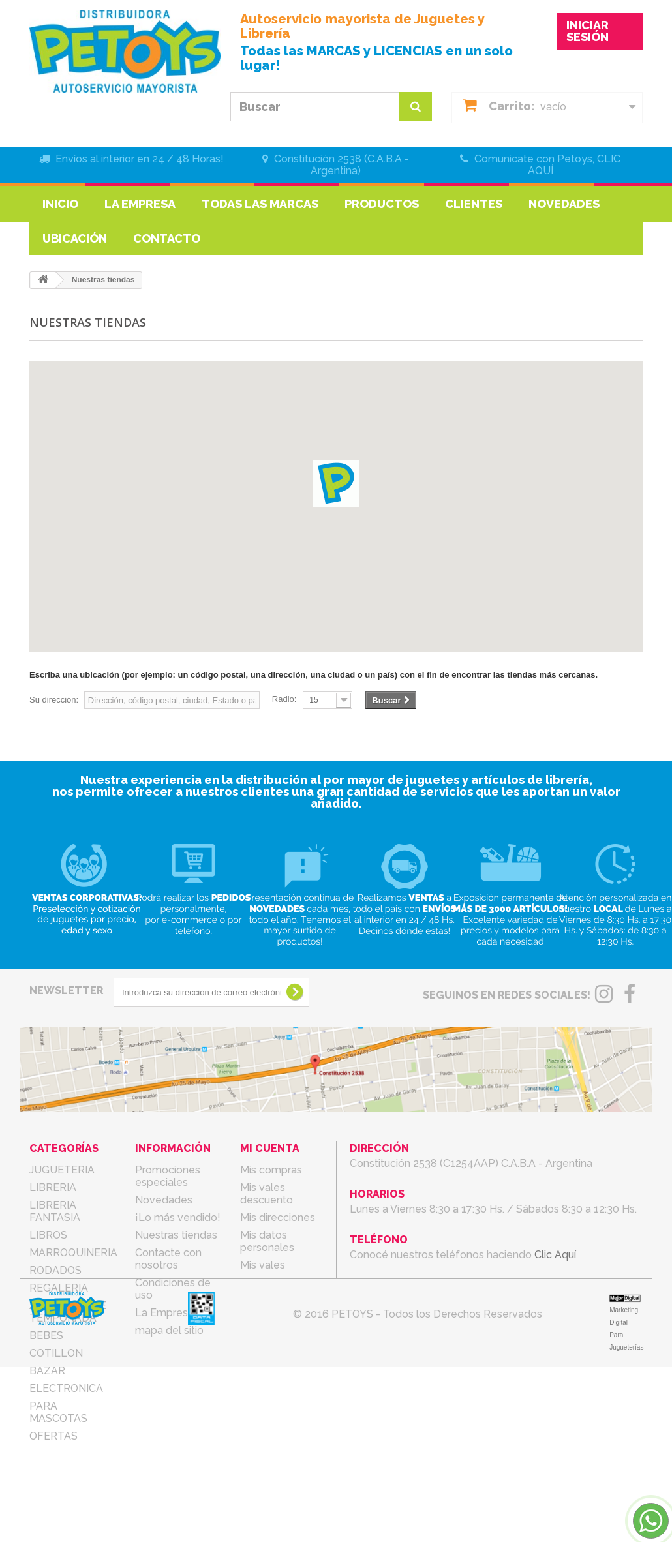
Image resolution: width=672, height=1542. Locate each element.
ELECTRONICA (66, 1388)
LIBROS (48, 1235)
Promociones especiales (167, 1176)
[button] (336, 483)
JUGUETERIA (62, 1170)
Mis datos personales (267, 1241)
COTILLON (56, 1353)
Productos (381, 204)
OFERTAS (53, 1436)
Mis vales (262, 1265)
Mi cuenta (269, 1148)
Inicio (60, 204)
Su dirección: (53, 699)
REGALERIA (58, 1288)
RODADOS (55, 1270)
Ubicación (74, 238)
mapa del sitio (169, 1330)
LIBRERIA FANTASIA (54, 1211)
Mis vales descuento (266, 1193)
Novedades (564, 204)
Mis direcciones (277, 1217)
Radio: (284, 699)
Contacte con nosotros (168, 1259)
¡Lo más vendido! (178, 1217)
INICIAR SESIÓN (587, 31)
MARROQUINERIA (73, 1253)
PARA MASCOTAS (58, 1412)
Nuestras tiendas (176, 1235)
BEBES (46, 1335)
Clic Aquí (555, 1254)
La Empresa (140, 204)
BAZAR (47, 1371)
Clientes (473, 204)
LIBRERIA (52, 1187)
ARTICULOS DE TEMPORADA (67, 1311)
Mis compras (271, 1170)
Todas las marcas (260, 204)
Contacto (166, 238)
